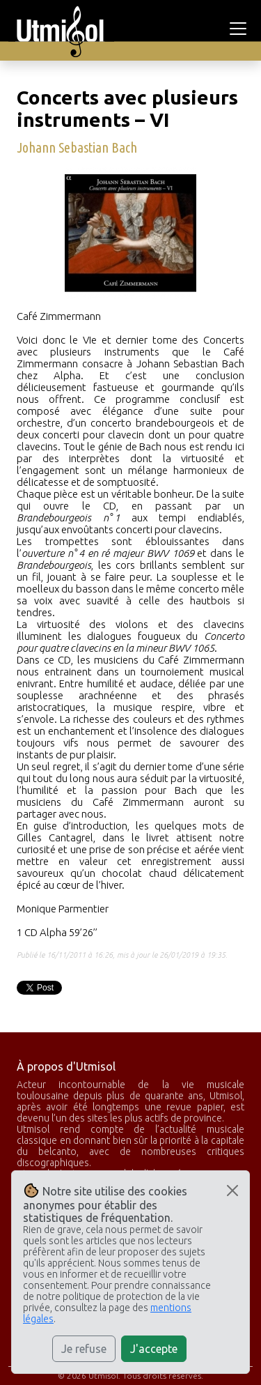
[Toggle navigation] (240, 28)
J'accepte (153, 1348)
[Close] (232, 1190)
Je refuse (83, 1348)
